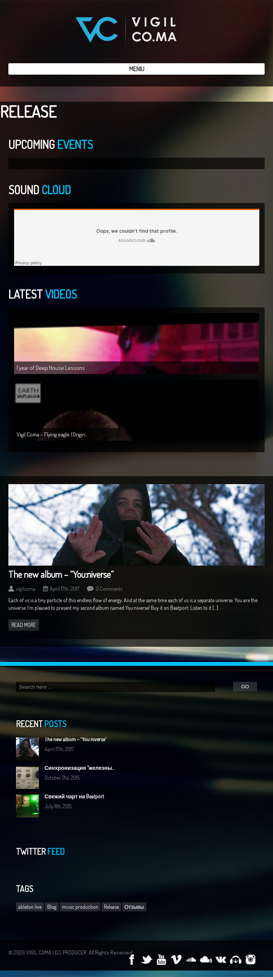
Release (111, 906)
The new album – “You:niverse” (60, 574)
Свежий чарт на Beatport (74, 796)
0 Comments (109, 588)
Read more (23, 625)
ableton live (30, 906)
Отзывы (134, 906)
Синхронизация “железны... (79, 767)
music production (80, 906)
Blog (51, 906)
